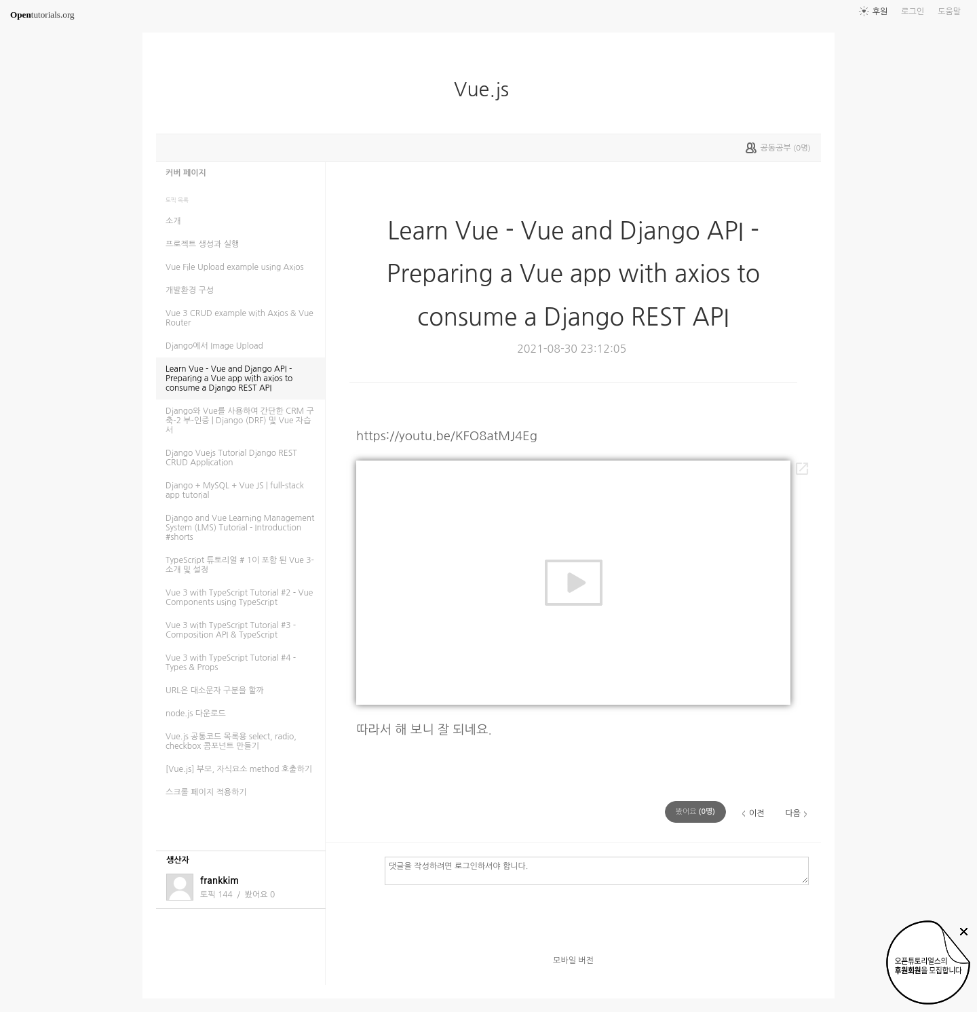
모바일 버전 (573, 960)
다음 (793, 813)
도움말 (949, 11)
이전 (757, 813)
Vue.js (487, 89)
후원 (880, 11)
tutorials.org (42, 14)
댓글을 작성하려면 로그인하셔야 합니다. (596, 870)
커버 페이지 (186, 173)
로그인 (912, 11)
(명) (695, 811)
